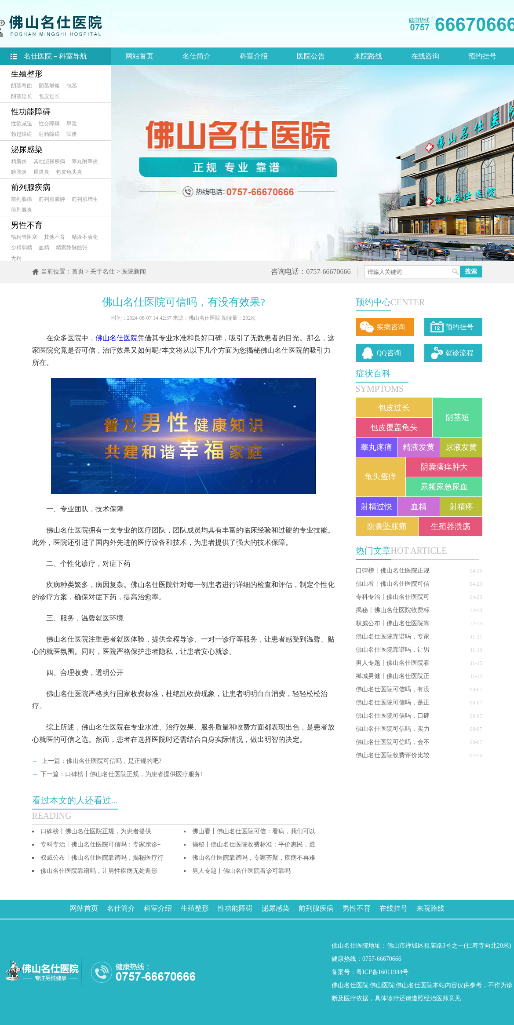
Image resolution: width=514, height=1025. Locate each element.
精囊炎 (19, 161)
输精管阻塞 (24, 237)
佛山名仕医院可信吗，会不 (393, 742)
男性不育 (27, 225)
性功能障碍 (31, 111)
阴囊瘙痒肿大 (444, 467)
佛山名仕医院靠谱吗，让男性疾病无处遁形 (98, 871)
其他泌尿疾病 (49, 161)
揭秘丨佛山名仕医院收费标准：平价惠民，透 (253, 844)
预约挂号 (482, 56)
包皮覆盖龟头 (394, 427)
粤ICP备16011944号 (382, 972)
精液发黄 (418, 447)
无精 (16, 258)
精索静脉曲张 (71, 247)
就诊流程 (459, 353)
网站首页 (139, 56)
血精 (44, 247)
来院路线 (368, 56)
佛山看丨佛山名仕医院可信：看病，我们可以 (253, 831)
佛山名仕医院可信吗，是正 (393, 702)
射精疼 (461, 506)
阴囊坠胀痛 (387, 526)
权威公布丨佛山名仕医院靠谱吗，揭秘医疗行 (102, 857)
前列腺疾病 (31, 187)
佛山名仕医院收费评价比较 (393, 755)
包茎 (71, 86)
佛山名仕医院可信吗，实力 (393, 729)
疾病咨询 (391, 327)
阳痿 (71, 134)
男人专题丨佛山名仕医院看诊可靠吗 (241, 871)
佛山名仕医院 (116, 338)
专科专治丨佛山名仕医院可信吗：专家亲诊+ (100, 844)
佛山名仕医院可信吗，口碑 (393, 715)
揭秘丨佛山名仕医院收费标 (393, 610)
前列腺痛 (21, 199)
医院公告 (311, 56)
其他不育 (54, 237)
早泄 (71, 123)
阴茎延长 (21, 96)
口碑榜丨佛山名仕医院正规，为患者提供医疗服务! (134, 774)
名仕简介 (196, 56)
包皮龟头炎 (69, 172)
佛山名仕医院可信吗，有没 (393, 689)
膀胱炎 (19, 172)
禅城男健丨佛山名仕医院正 (393, 676)
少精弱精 (21, 247)
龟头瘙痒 (380, 476)
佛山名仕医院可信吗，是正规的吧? (113, 761)
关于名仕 (102, 271)
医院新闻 (133, 271)
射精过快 (376, 506)
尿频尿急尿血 (444, 486)
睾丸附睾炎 (85, 161)
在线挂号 (393, 908)
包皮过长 (49, 96)
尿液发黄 (461, 447)
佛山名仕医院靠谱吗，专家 (393, 636)
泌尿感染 (27, 149)
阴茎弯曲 (21, 86)
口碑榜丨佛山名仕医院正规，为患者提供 (95, 831)
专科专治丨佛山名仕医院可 (393, 597)
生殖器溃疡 (450, 526)
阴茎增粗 (49, 86)
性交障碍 (49, 123)
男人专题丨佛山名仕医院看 (393, 663)
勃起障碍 (21, 134)
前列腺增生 (85, 199)
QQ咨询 (389, 353)
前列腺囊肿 (52, 199)
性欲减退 (21, 123)
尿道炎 (41, 172)
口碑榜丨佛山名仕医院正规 (393, 570)
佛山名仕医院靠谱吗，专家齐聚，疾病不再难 (253, 857)
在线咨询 (425, 56)
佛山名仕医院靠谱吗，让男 (393, 649)
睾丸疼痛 (376, 447)
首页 (78, 271)
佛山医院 (382, 985)
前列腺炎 (21, 210)
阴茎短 (457, 417)
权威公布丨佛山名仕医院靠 (393, 623)
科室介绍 (254, 56)
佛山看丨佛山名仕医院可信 (393, 583)
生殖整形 (27, 73)
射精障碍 (49, 134)
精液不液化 (85, 237)
